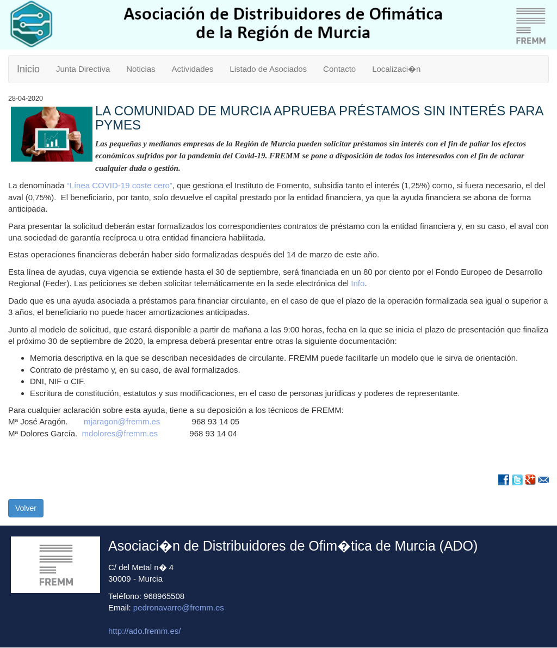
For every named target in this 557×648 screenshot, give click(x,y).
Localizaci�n (396, 68)
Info (357, 283)
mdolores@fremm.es (122, 433)
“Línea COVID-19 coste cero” (118, 185)
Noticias (140, 68)
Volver (25, 508)
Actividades (193, 68)
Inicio (28, 69)
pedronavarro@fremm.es (178, 607)
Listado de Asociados (268, 68)
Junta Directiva (83, 68)
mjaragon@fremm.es (122, 421)
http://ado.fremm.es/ (144, 630)
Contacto (339, 68)
